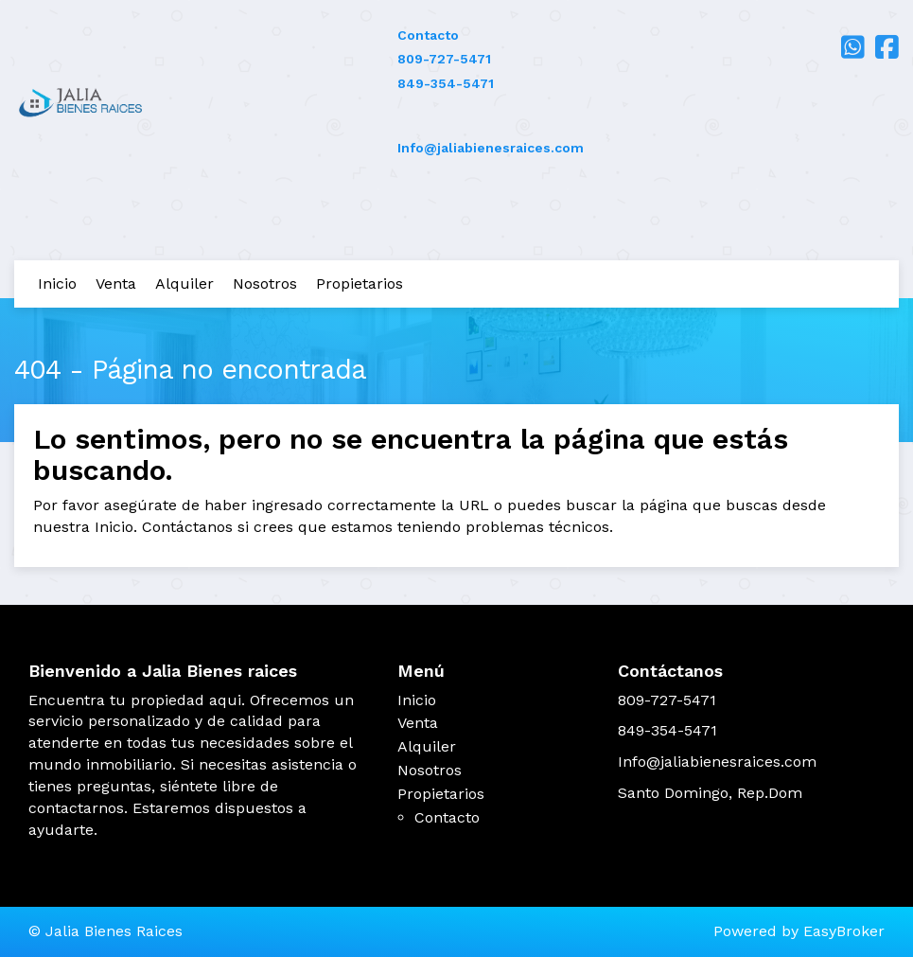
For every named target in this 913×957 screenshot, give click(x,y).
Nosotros (265, 283)
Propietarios (359, 283)
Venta (116, 283)
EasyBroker (844, 931)
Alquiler (184, 283)
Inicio (57, 283)
